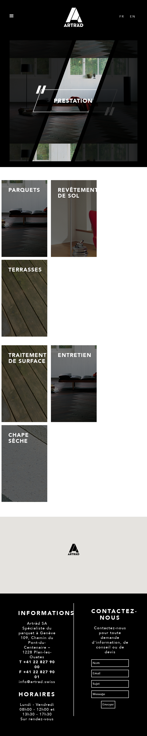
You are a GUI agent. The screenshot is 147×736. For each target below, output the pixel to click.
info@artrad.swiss (37, 682)
